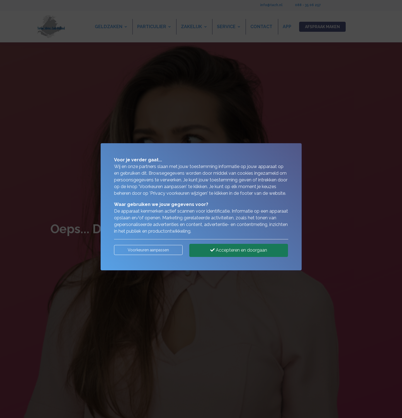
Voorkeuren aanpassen (148, 250)
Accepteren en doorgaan (238, 250)
